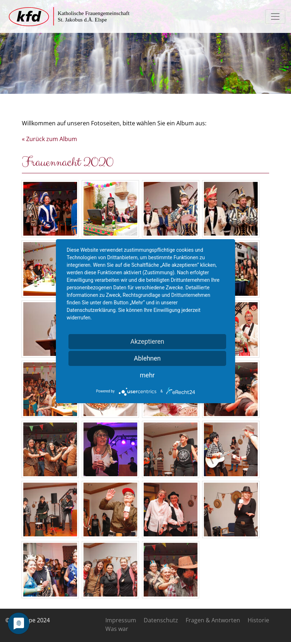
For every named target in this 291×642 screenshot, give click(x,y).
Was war (116, 629)
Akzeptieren (147, 341)
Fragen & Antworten (213, 620)
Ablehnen (147, 358)
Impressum (120, 620)
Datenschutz (161, 620)
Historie (258, 620)
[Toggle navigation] (275, 16)
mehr (147, 375)
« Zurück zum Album (49, 139)
